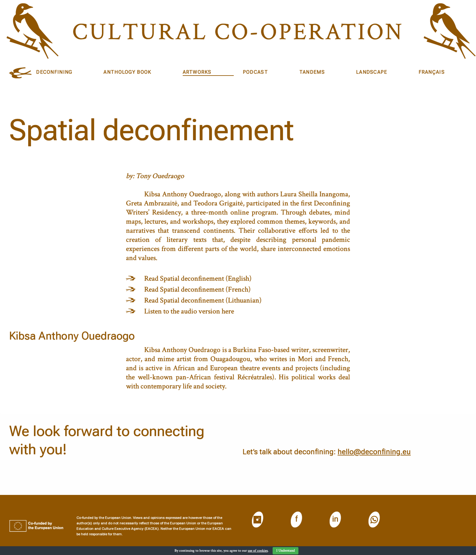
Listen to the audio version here (189, 311)
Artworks (197, 72)
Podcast (255, 72)
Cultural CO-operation (237, 32)
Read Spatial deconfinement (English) (198, 278)
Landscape (371, 72)
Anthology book (127, 72)
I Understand (285, 550)
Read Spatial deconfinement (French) (197, 289)
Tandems (312, 72)
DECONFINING (54, 72)
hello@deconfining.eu (374, 452)
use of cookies (258, 550)
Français (432, 72)
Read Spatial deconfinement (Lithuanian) (203, 300)
